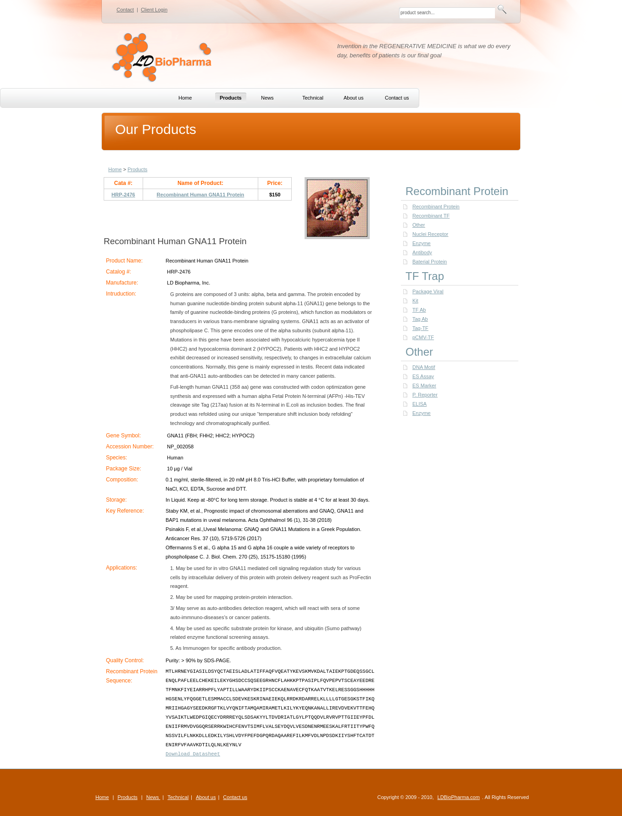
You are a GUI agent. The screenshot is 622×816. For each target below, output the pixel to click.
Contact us (235, 797)
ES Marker (424, 385)
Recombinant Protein (436, 206)
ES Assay (423, 376)
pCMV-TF (423, 337)
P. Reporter (425, 394)
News (153, 797)
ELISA (419, 404)
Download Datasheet (193, 754)
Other (418, 225)
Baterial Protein (429, 261)
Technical (178, 797)
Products (137, 169)
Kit (415, 300)
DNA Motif (423, 367)
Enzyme (421, 243)
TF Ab (419, 310)
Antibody (422, 252)
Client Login (154, 9)
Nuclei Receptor (430, 234)
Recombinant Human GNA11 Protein (200, 194)
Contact (125, 9)
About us (206, 797)
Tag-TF (420, 328)
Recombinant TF (431, 215)
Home (115, 169)
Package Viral (428, 291)
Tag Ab (420, 319)
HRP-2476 (123, 194)
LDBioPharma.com (459, 797)
